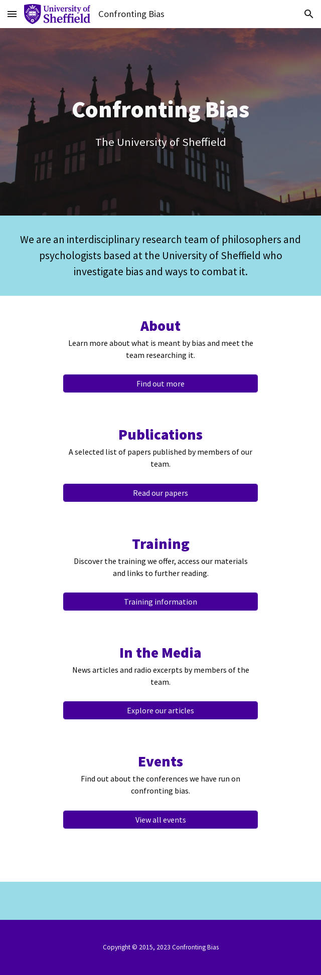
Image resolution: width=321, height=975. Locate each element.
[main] (161, 121)
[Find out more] (161, 383)
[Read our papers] (161, 493)
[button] (12, 14)
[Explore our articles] (161, 710)
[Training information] (161, 602)
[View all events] (161, 820)
